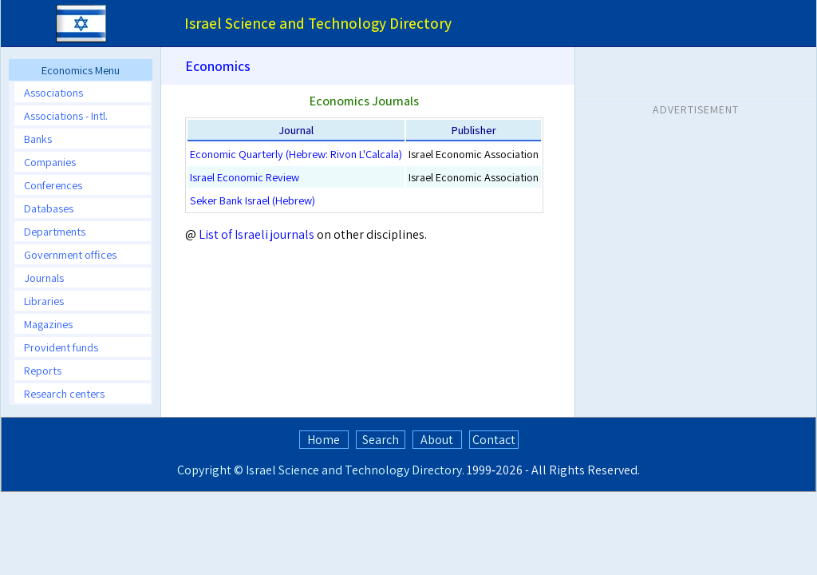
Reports (42, 370)
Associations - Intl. (66, 115)
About (436, 439)
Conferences (53, 184)
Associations (53, 92)
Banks (38, 138)
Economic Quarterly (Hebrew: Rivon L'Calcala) (296, 153)
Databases (48, 208)
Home (323, 439)
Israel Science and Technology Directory (354, 470)
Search (380, 439)
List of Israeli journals (258, 234)
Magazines (48, 323)
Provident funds (61, 347)
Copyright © (210, 470)
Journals (44, 277)
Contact (493, 439)
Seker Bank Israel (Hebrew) (252, 200)
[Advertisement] (695, 223)
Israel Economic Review (244, 176)
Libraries (44, 300)
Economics (218, 66)
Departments (54, 231)
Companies (50, 161)
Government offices (70, 254)
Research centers (64, 393)
